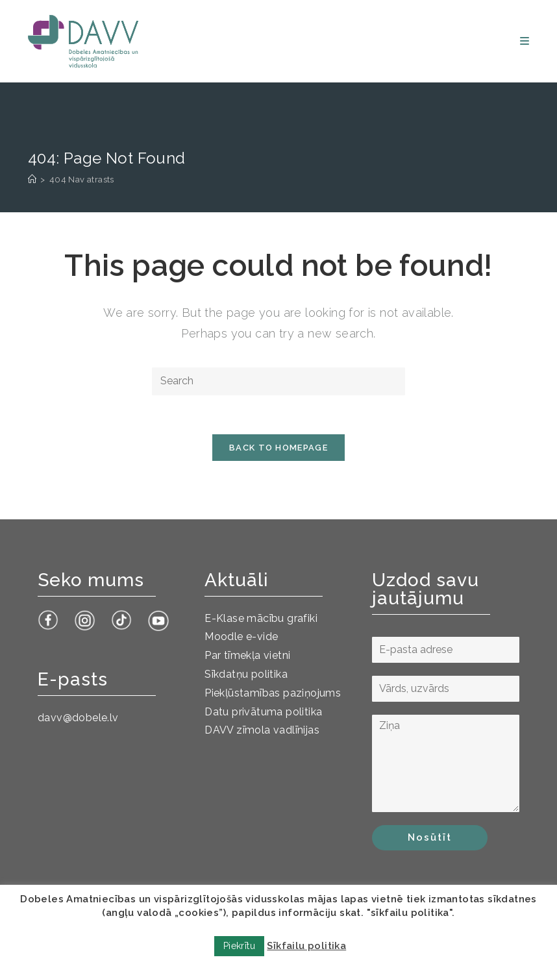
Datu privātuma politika (263, 712)
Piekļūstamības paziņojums (272, 693)
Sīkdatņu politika (246, 674)
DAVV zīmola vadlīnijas (261, 730)
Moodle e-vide (241, 636)
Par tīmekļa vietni (247, 655)
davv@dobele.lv (78, 717)
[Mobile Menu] (524, 41)
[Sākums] (32, 179)
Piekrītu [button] (239, 946)
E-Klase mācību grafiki (260, 618)
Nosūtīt (430, 837)
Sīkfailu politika (306, 946)
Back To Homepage (278, 447)
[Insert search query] (278, 381)
